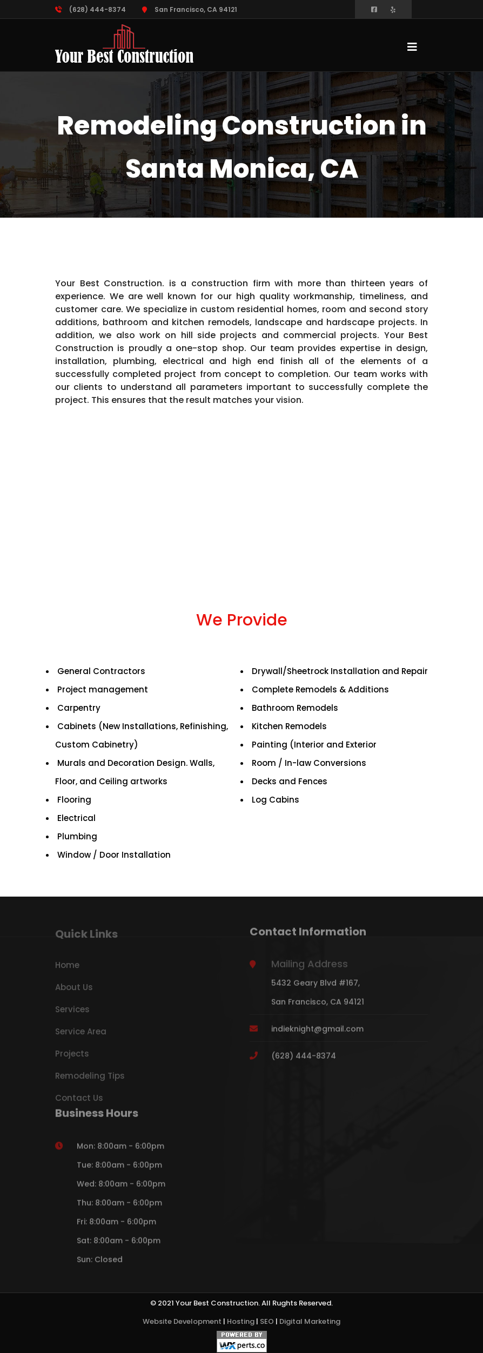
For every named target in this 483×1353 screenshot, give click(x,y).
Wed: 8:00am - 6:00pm (121, 1188)
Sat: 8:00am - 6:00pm (118, 1245)
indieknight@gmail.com (317, 1033)
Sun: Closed (100, 1264)
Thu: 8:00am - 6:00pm (119, 1207)
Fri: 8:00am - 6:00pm (116, 1226)
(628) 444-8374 (90, 9)
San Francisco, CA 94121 (189, 9)
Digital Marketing (309, 1321)
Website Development (182, 1321)
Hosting (240, 1321)
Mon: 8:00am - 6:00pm (120, 1151)
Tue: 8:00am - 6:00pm (119, 1169)
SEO (267, 1321)
